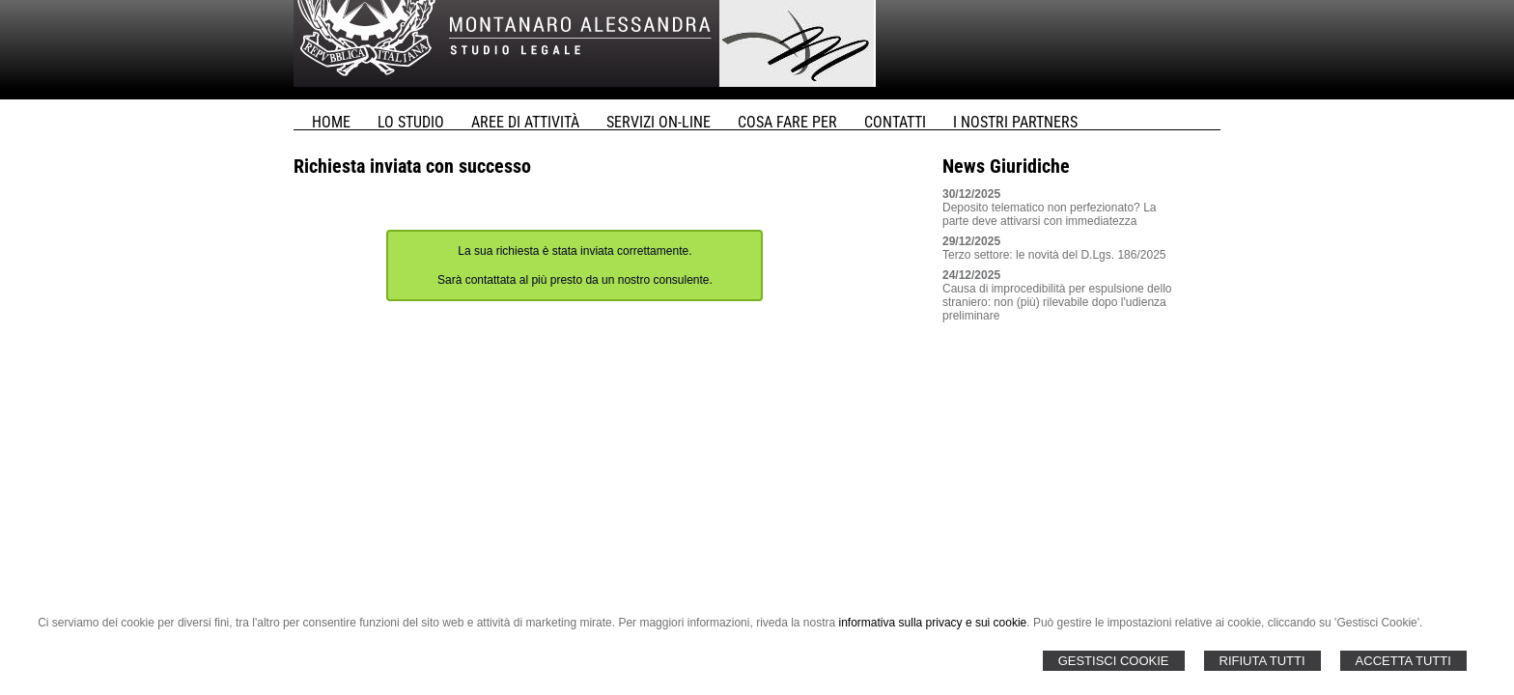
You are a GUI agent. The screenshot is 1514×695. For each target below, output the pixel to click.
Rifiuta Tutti (1262, 660)
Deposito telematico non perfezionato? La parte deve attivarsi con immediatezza (1049, 214)
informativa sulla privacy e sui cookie (933, 622)
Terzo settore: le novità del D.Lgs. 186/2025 (1053, 255)
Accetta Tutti (1403, 660)
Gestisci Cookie (1113, 660)
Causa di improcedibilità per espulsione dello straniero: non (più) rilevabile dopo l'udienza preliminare (1056, 302)
